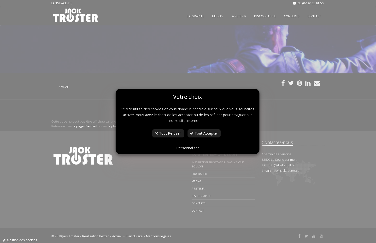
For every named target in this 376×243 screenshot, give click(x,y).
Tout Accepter (204, 133)
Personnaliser (187, 147)
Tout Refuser (168, 133)
